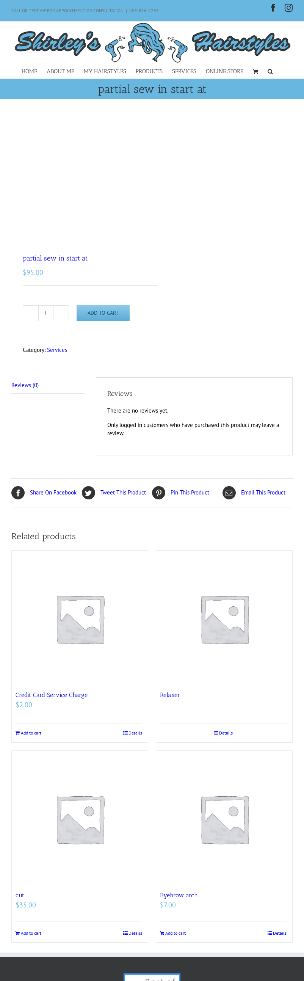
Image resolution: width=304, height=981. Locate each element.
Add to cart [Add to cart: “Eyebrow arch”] (175, 933)
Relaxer (170, 694)
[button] (270, 70)
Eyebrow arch (179, 895)
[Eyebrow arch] (224, 819)
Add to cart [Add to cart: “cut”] (31, 933)
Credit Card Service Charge (52, 694)
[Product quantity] (45, 313)
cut (20, 895)
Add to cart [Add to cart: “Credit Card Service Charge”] (31, 733)
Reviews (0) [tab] (25, 385)
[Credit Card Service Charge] (80, 619)
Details (135, 733)
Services (57, 349)
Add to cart (103, 312)
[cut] (80, 819)
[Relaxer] (224, 619)
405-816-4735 (144, 10)
